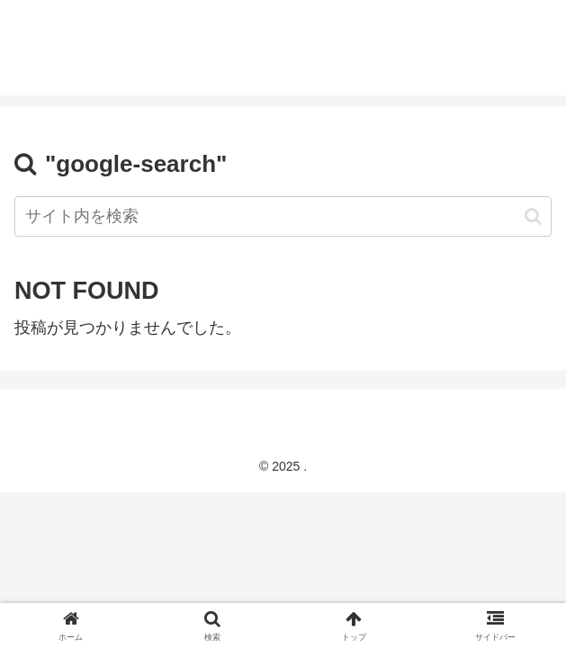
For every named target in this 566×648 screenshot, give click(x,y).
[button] (533, 216)
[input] (283, 216)
